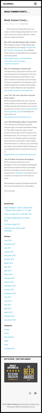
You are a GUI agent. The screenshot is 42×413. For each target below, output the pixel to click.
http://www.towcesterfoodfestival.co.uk (17, 117)
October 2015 (9, 290)
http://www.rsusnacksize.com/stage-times (18, 90)
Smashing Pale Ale (20, 50)
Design (6, 329)
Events (22, 24)
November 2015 (10, 286)
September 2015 (10, 293)
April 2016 (7, 271)
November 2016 (10, 256)
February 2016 (9, 278)
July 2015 (7, 297)
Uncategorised (9, 348)
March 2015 (8, 312)
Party (6, 345)
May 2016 (7, 267)
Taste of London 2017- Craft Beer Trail (17, 214)
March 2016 (8, 274)
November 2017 (10, 244)
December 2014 (10, 320)
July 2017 (7, 248)
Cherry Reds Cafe (20, 173)
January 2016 (9, 282)
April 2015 (7, 309)
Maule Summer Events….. (16, 20)
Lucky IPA (10, 50)
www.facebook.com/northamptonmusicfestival (20, 154)
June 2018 (8, 240)
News (26, 24)
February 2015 (9, 316)
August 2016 (8, 263)
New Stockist (9, 337)
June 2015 (8, 301)
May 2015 (7, 305)
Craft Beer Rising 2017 (12, 224)
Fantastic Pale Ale (31, 109)
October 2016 (9, 259)
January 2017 (9, 252)
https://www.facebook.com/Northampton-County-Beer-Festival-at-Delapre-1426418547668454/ (18, 61)
